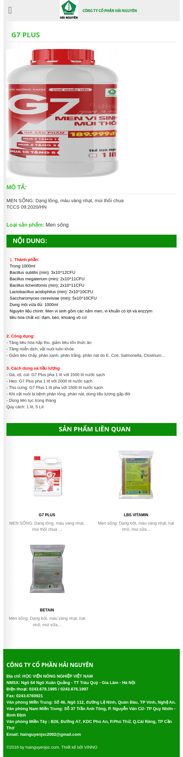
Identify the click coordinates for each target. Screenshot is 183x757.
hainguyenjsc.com (42, 747)
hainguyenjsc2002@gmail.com (50, 734)
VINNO (90, 747)
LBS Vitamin (136, 515)
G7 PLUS (47, 515)
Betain (47, 610)
